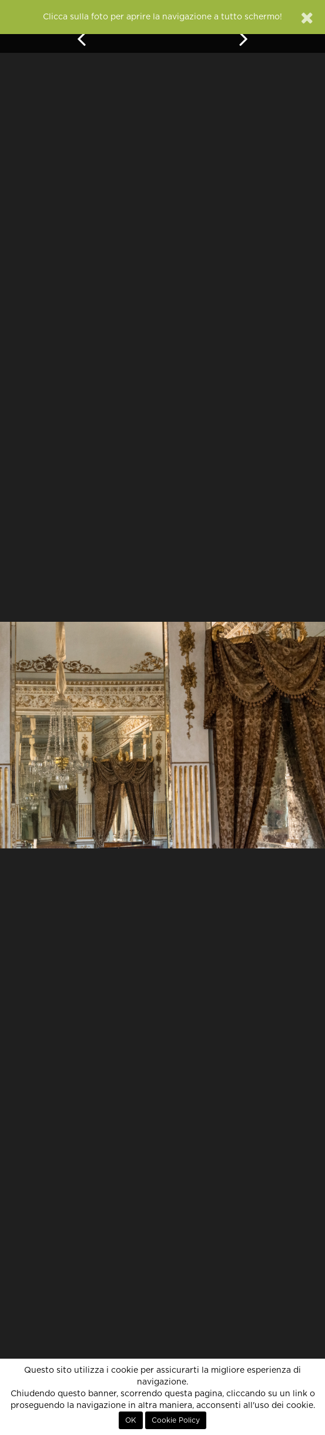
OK (130, 1420)
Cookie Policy (176, 1420)
